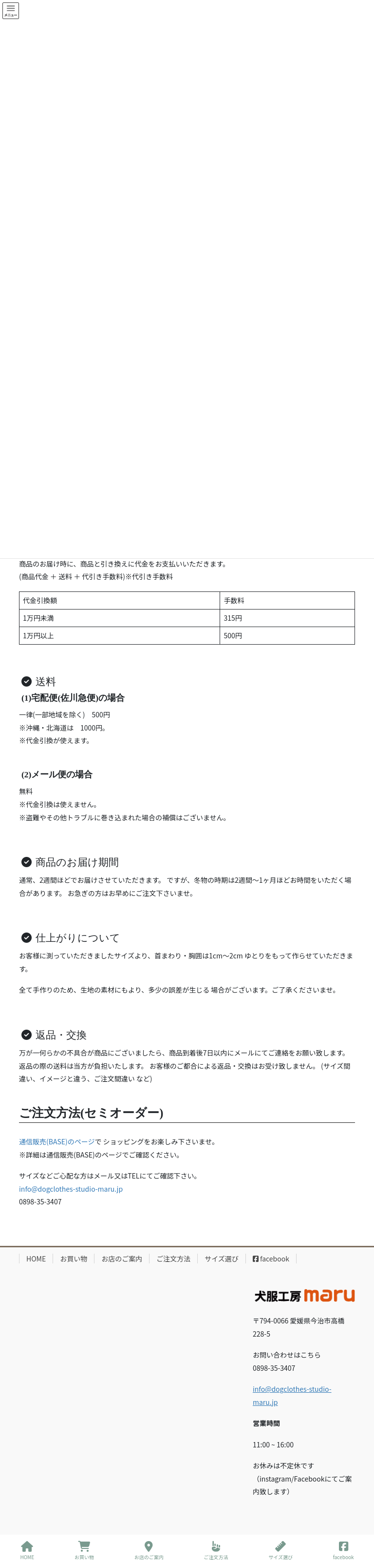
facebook (271, 1258)
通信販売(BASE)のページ (56, 1141)
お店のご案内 (121, 1258)
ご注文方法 (173, 1258)
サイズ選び (222, 1258)
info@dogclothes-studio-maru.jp (71, 1189)
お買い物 (73, 1258)
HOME (36, 1258)
